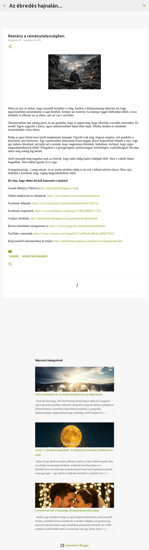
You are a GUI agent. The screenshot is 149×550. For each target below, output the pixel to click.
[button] (10, 47)
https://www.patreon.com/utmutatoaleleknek (73, 195)
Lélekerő (14, 256)
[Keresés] (67, 6)
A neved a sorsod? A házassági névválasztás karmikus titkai (67, 510)
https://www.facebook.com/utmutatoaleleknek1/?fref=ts (65, 203)
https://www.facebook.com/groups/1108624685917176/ (68, 211)
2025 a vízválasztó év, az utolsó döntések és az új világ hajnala (68, 394)
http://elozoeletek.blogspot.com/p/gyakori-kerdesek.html (63, 218)
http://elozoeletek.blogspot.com (58, 188)
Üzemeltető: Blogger (74, 545)
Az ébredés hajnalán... (35, 6)
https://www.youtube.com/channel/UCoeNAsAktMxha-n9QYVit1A (74, 233)
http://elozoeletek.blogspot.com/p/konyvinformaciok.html (88, 241)
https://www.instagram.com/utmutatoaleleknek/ (77, 226)
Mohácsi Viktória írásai (34, 256)
